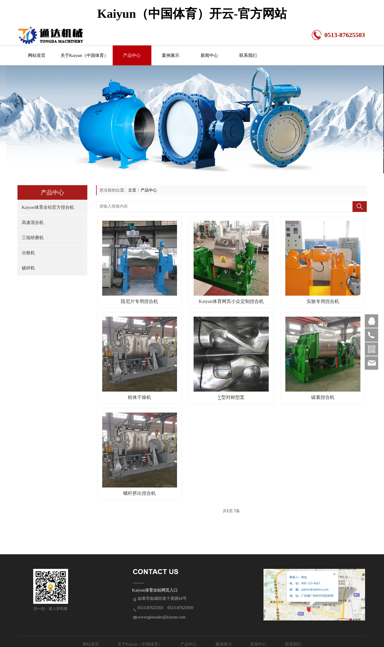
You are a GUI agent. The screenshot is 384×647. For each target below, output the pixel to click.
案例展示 (170, 55)
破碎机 (28, 268)
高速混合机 (33, 222)
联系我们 (248, 55)
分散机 (28, 252)
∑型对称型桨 (231, 397)
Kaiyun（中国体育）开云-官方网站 (192, 13)
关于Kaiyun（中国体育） (84, 55)
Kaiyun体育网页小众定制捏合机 (231, 301)
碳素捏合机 (323, 397)
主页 (132, 190)
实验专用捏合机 (323, 301)
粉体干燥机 (139, 397)
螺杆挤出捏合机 (139, 493)
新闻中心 (209, 55)
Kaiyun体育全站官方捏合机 (48, 207)
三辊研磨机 (33, 237)
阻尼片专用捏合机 (139, 301)
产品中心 (132, 55)
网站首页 (36, 55)
